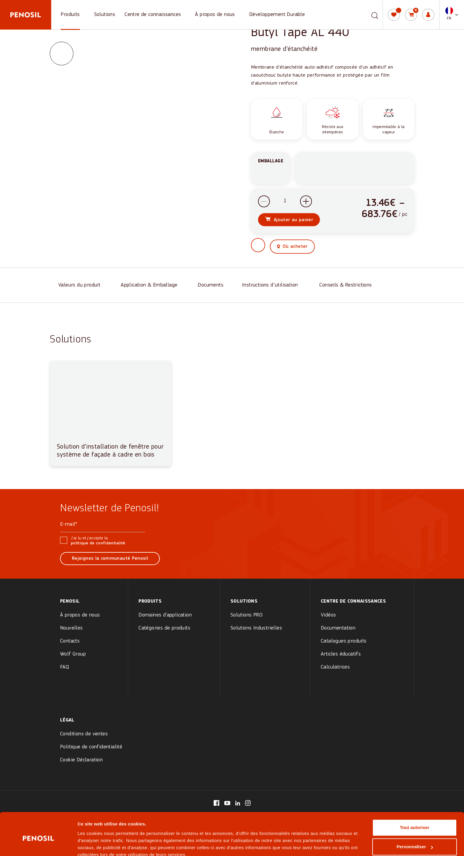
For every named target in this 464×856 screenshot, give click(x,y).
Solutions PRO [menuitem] (246, 615)
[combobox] (367, 14)
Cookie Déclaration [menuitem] (81, 760)
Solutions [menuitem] (244, 601)
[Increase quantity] (306, 202)
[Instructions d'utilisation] (272, 285)
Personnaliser (415, 820)
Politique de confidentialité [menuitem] (91, 747)
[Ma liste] (394, 15)
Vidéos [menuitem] (328, 615)
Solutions (104, 14)
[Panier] (411, 15)
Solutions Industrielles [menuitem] (256, 628)
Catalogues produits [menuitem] (344, 641)
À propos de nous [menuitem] (80, 615)
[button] (451, 14)
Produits (70, 14)
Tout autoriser (414, 800)
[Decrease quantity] (264, 202)
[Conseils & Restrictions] (347, 285)
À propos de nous (215, 14)
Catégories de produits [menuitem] (164, 628)
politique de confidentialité (98, 543)
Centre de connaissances (153, 14)
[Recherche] (374, 14)
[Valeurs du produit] (81, 285)
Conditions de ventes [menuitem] (84, 734)
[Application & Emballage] (150, 285)
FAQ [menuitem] (64, 667)
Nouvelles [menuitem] (71, 628)
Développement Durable (277, 14)
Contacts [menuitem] (70, 641)
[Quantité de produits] (285, 202)
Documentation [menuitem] (338, 628)
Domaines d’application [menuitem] (165, 615)
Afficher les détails (97, 844)
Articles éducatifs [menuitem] (341, 654)
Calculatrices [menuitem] (335, 667)
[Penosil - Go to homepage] (25, 15)
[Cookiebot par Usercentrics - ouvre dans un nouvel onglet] (38, 844)
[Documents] (211, 285)
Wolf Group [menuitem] (73, 654)
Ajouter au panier (293, 220)
